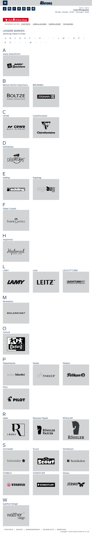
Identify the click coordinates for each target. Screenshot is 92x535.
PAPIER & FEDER (55, 24)
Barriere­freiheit (33, 529)
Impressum (61, 529)
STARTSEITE (25, 24)
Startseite (8, 529)
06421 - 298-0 (84, 8)
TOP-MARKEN (68, 24)
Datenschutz (48, 529)
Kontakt (19, 529)
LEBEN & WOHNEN (39, 24)
